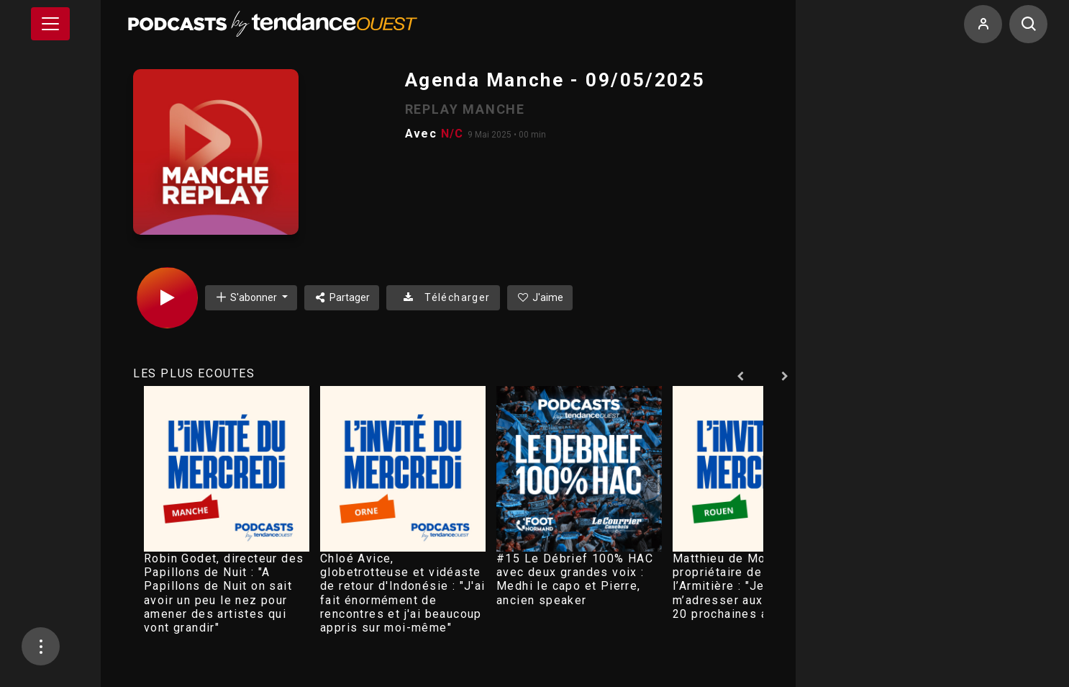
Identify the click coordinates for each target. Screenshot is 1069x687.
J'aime (540, 297)
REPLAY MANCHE (465, 109)
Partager (342, 297)
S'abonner (246, 297)
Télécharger (443, 297)
